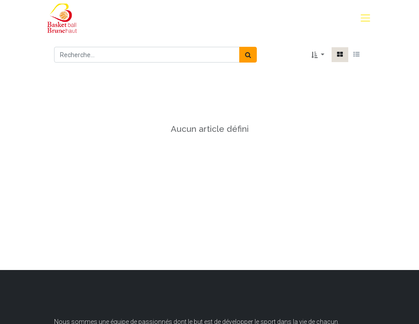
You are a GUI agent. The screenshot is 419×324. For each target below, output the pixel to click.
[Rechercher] (248, 55)
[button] (317, 54)
